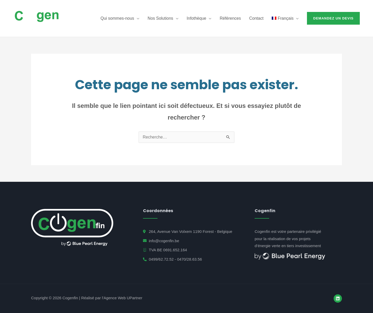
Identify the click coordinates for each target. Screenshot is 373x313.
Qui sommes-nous (117, 18)
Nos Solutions (160, 18)
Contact (256, 18)
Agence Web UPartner (123, 298)
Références (230, 18)
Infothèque (196, 18)
